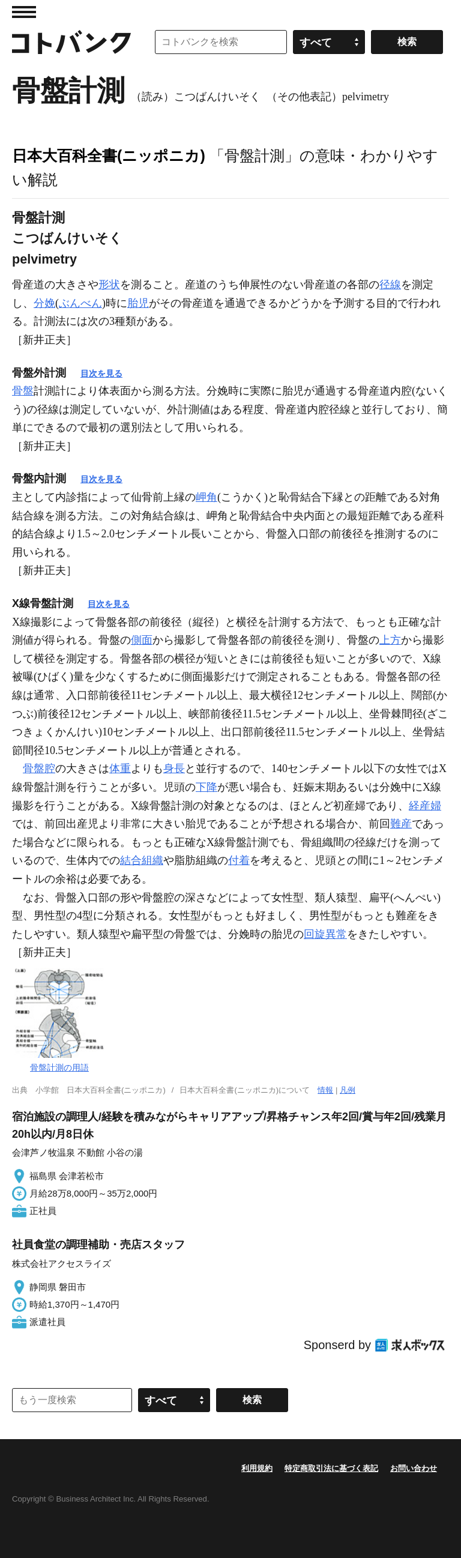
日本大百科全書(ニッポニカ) (108, 155)
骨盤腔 (39, 768)
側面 (141, 640)
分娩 (44, 303)
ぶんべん (80, 303)
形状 (109, 285)
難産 (401, 824)
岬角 (206, 497)
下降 (206, 787)
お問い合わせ (413, 1468)
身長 (174, 768)
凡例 (347, 1090)
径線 (390, 285)
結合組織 (141, 860)
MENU (24, 12)
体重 (120, 768)
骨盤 (23, 391)
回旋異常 (325, 934)
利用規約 (257, 1468)
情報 (325, 1090)
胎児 (138, 303)
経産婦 (425, 806)
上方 (390, 640)
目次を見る (101, 373)
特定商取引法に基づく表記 (331, 1468)
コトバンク (71, 42)
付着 (239, 860)
